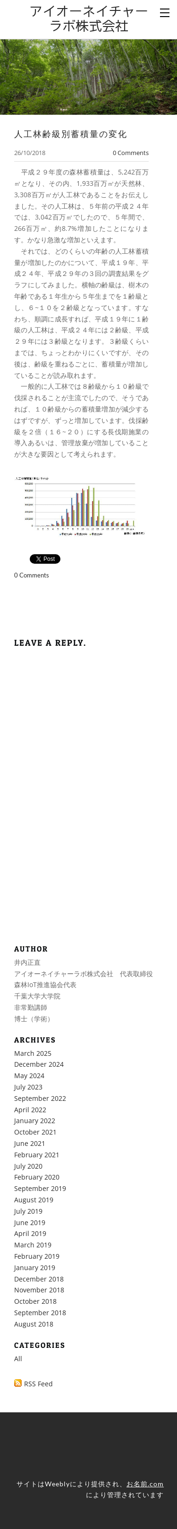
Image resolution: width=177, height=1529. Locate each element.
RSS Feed (38, 1383)
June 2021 (29, 1143)
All (18, 1358)
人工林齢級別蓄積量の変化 (70, 133)
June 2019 (29, 1222)
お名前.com (145, 1484)
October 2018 (35, 1301)
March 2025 (32, 1053)
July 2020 (28, 1166)
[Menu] (165, 12)
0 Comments (131, 152)
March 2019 (32, 1244)
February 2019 (36, 1256)
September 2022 (40, 1098)
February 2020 (36, 1176)
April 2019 (30, 1233)
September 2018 (40, 1312)
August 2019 (33, 1199)
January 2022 (34, 1120)
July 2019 (28, 1211)
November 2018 (39, 1289)
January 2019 (34, 1267)
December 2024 (39, 1064)
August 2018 (33, 1323)
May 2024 (29, 1075)
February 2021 (36, 1154)
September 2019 (40, 1188)
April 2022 (30, 1109)
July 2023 (28, 1086)
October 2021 (35, 1131)
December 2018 (39, 1278)
